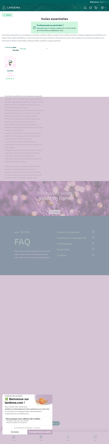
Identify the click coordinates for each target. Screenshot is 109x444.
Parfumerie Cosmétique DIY (76, 237)
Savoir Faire (76, 249)
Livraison (76, 255)
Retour (7, 15)
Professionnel (76, 243)
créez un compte (55, 28)
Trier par (23, 49)
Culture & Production (76, 232)
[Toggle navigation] (54, 423)
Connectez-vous (42, 28)
